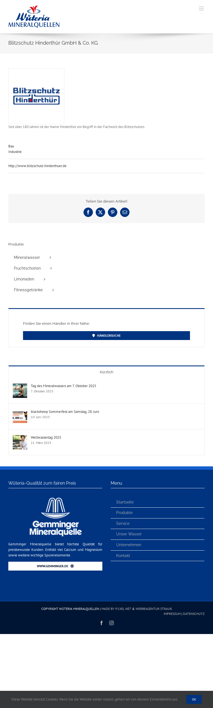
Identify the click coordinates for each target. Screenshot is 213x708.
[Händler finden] (106, 335)
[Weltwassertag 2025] (20, 437)
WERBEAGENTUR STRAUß (154, 609)
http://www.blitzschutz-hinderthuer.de (37, 165)
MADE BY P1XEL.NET (116, 609)
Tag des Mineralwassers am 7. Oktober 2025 (63, 386)
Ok (194, 699)
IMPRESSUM (172, 614)
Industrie (15, 151)
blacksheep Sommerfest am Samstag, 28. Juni (65, 411)
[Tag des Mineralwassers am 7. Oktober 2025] (20, 386)
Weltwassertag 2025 (46, 437)
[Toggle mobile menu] (202, 8)
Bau (11, 146)
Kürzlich (106, 372)
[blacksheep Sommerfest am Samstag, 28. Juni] (20, 412)
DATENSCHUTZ (194, 614)
